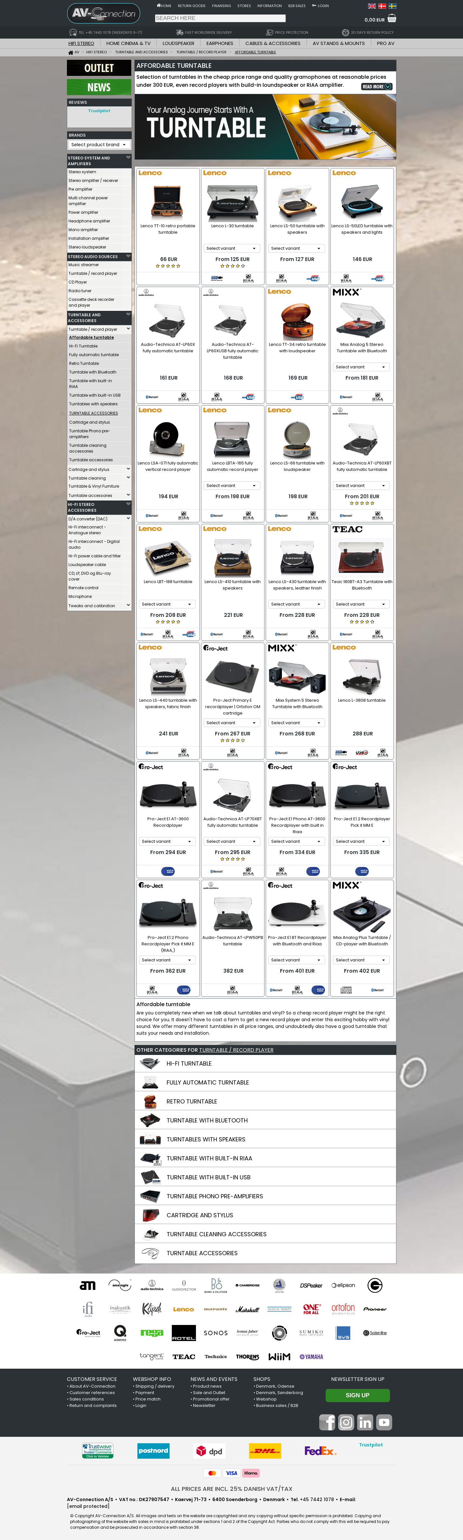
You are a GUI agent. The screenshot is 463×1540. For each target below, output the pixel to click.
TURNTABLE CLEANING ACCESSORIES (217, 1234)
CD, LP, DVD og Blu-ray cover (90, 574)
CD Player (78, 280)
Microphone (80, 595)
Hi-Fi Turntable (83, 344)
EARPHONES (220, 43)
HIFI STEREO (81, 43)
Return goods (192, 5)
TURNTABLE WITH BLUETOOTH (207, 1120)
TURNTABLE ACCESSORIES (202, 1253)
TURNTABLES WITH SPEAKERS (206, 1139)
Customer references (92, 1393)
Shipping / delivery (154, 1386)
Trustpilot (99, 111)
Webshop (266, 1399)
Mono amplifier (83, 228)
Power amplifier (83, 210)
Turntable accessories (91, 458)
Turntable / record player (93, 272)
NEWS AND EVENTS (213, 1379)
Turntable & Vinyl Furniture (94, 484)
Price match (148, 1399)
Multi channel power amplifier (88, 199)
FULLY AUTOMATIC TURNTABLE (208, 1082)
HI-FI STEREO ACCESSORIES (82, 505)
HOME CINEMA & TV (128, 43)
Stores (244, 5)
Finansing (221, 5)
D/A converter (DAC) (88, 517)
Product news (207, 1386)
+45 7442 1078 (317, 1499)
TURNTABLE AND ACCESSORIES (84, 316)
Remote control (83, 586)
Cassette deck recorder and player (91, 300)
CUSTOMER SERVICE (92, 1379)
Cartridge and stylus (89, 420)
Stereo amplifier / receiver (93, 179)
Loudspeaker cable (87, 563)
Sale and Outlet (209, 1393)
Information (269, 5)
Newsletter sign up (357, 1379)
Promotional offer (211, 1399)
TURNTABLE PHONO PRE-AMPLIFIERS (215, 1196)
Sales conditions (86, 1399)
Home (166, 5)
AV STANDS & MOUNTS (339, 43)
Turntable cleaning (87, 476)
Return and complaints (93, 1405)
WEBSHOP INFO (152, 1379)
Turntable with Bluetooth (92, 370)
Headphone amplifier (89, 219)
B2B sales (297, 5)
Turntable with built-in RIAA (90, 382)
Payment (144, 1393)
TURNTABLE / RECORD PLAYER (236, 1050)
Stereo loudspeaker (87, 245)
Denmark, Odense (275, 1386)
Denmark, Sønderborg (279, 1393)
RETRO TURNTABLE (192, 1101)
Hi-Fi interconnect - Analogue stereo (87, 528)
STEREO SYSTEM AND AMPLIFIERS (89, 159)
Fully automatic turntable (94, 353)
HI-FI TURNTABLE (189, 1063)
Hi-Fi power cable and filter (95, 554)
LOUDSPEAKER (178, 43)
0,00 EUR (375, 20)
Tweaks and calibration (92, 604)
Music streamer (84, 263)
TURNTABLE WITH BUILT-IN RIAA (209, 1158)
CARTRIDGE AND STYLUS (200, 1215)
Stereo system (82, 170)
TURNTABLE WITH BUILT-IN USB (209, 1177)
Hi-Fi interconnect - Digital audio (94, 542)
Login (323, 5)
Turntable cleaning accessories (87, 446)
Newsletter (204, 1405)
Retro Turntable (84, 362)
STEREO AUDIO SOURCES (93, 255)
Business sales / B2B (277, 1405)
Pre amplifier (80, 187)
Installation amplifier (89, 236)
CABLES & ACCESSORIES (273, 43)
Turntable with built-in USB (95, 393)
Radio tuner (80, 289)
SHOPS (262, 1379)
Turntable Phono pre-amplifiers (89, 432)
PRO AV (385, 43)
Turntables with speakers (93, 402)
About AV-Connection (92, 1386)
